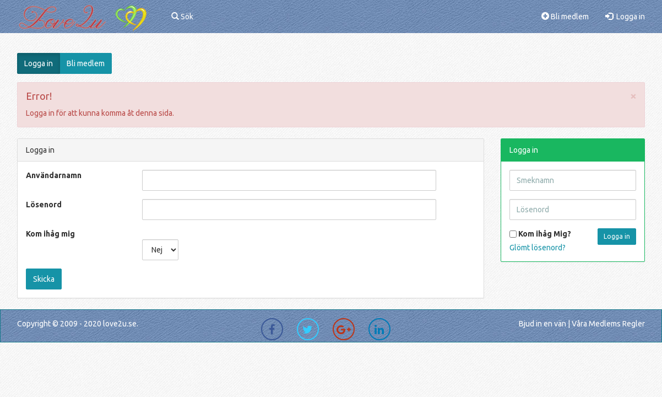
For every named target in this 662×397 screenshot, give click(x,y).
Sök (182, 16)
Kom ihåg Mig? (540, 233)
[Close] (633, 95)
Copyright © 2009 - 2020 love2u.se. (77, 323)
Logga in (625, 16)
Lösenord (44, 204)
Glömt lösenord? (537, 247)
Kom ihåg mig (50, 233)
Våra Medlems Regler (608, 323)
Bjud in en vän (542, 323)
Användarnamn (54, 175)
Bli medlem (565, 16)
